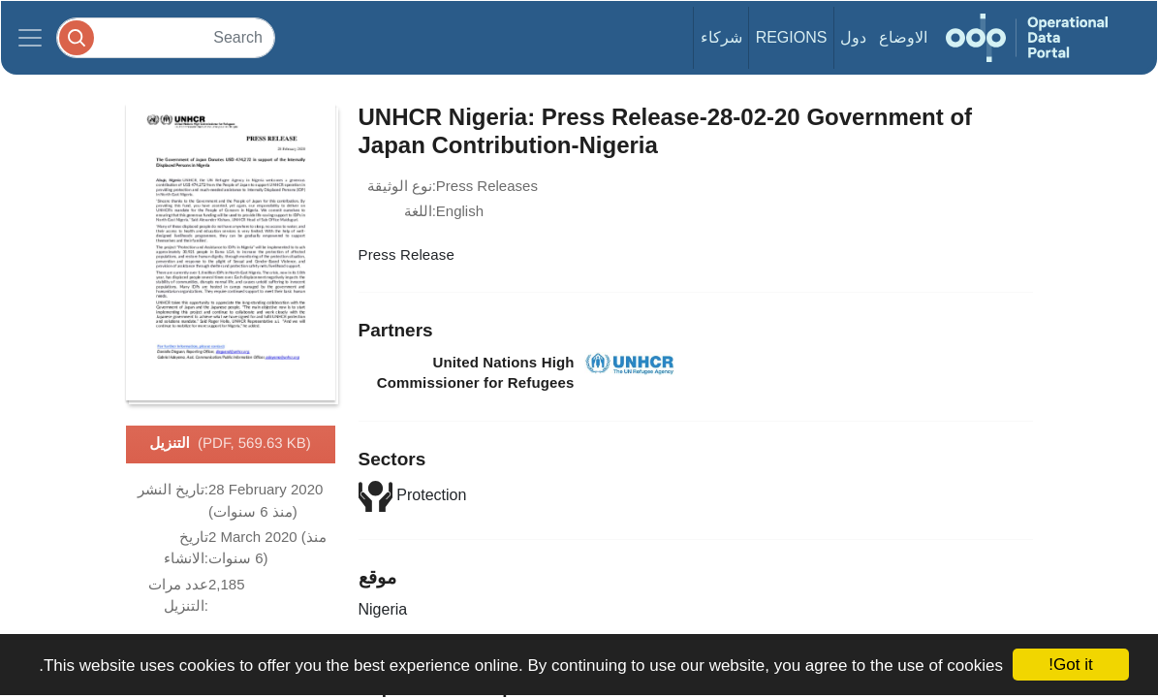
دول (853, 37)
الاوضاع (903, 37)
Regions (792, 37)
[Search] (165, 37)
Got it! (1070, 664)
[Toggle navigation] (30, 38)
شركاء (721, 37)
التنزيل (230, 444)
